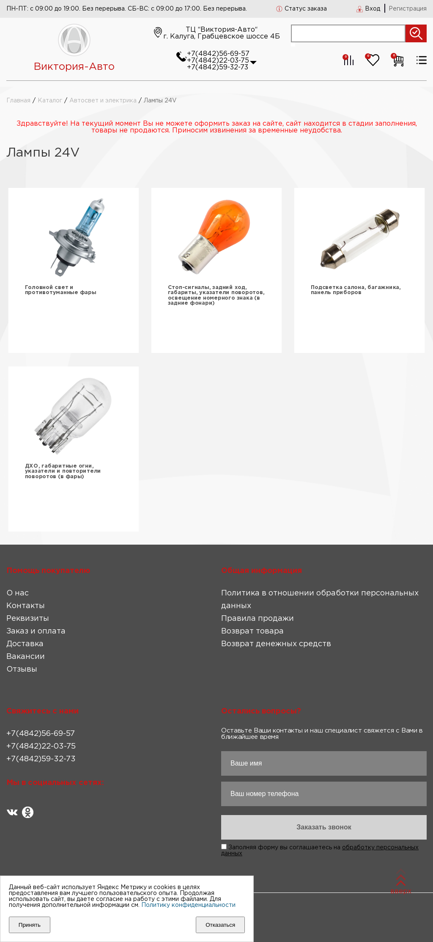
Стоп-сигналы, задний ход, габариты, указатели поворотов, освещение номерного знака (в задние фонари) (216, 295)
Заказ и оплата (36, 631)
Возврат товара (252, 631)
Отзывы (21, 669)
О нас (17, 593)
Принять (30, 925)
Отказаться (220, 925)
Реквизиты (27, 618)
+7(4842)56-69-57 (218, 54)
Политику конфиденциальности (188, 905)
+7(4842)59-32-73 (217, 67)
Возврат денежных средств (276, 644)
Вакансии (25, 656)
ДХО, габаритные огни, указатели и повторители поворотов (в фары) (63, 471)
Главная (18, 100)
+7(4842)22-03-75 (218, 61)
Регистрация (408, 8)
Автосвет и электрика (103, 100)
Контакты (25, 606)
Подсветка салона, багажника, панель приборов (356, 290)
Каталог (50, 100)
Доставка (25, 644)
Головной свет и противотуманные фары (60, 290)
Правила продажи (257, 618)
